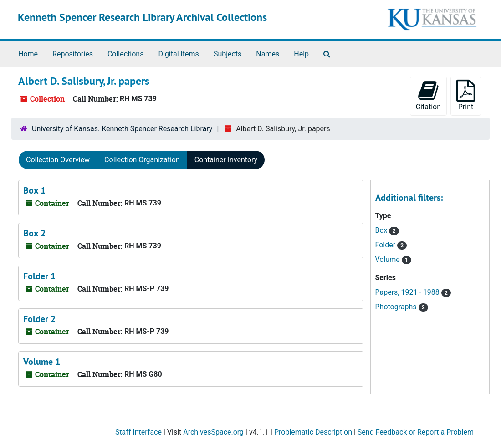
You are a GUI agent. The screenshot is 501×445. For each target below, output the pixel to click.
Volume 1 (41, 362)
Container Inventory (225, 159)
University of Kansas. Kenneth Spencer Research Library (122, 128)
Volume (388, 259)
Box (382, 230)
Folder (386, 244)
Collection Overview (58, 159)
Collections (125, 54)
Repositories (72, 54)
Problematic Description (313, 432)
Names (267, 54)
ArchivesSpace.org (213, 432)
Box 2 (34, 233)
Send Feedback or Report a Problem (416, 432)
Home (28, 54)
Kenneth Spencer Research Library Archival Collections (142, 17)
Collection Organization (142, 159)
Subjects (227, 54)
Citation (428, 95)
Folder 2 (39, 319)
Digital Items (178, 54)
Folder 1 (39, 276)
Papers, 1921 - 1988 (408, 292)
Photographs (397, 306)
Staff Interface (138, 432)
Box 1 (34, 190)
